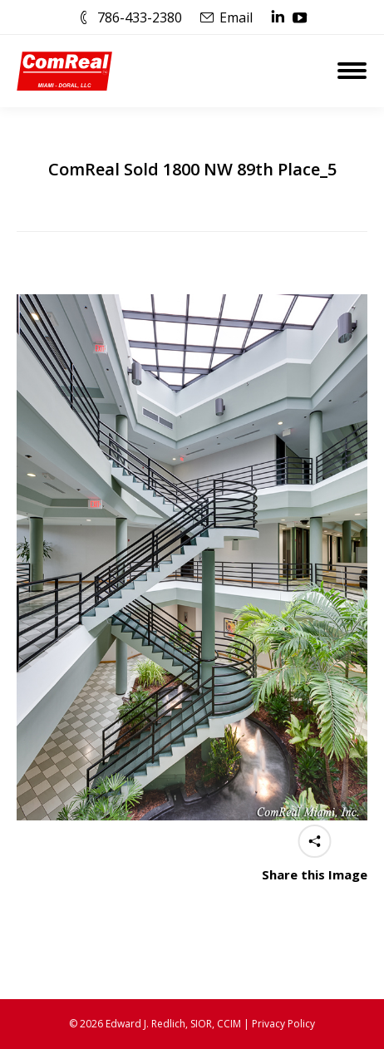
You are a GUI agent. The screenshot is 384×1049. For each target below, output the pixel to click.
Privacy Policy (283, 1024)
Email (236, 17)
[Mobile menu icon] (352, 70)
